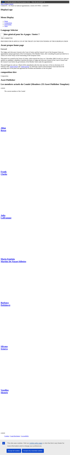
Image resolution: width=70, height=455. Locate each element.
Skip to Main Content (7, 4)
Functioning (7, 24)
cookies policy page (35, 443)
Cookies (6, 436)
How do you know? (38, 2)
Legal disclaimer (15, 436)
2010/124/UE (14, 66)
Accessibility (25, 436)
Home (6, 21)
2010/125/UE (25, 66)
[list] (2, 35)
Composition (8, 23)
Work (6, 26)
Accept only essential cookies (32, 451)
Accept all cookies (14, 451)
